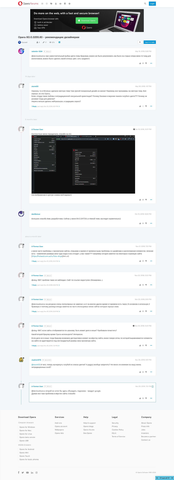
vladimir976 (36, 360)
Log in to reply (150, 42)
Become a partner (148, 436)
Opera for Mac (25, 430)
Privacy (115, 426)
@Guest (47, 51)
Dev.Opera (87, 433)
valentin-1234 (37, 51)
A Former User (37, 129)
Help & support (89, 423)
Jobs (143, 430)
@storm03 (47, 360)
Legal (115, 417)
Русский (24, 42)
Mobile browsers (24, 445)
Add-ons (58, 423)
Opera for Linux (25, 434)
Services (59, 417)
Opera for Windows (27, 427)
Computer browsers (25, 423)
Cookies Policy (117, 430)
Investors (145, 433)
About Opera (146, 423)
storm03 (35, 86)
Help (85, 417)
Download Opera (88, 21)
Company (146, 417)
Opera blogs (88, 426)
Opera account (61, 426)
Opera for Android (26, 449)
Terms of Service (118, 436)
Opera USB (24, 441)
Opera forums (88, 430)
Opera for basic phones (29, 459)
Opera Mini (23, 453)
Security (115, 423)
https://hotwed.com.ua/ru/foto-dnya (47, 256)
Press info (145, 426)
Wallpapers (59, 430)
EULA (114, 433)
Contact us (145, 440)
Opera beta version (27, 437)
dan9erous (36, 214)
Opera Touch (24, 456)
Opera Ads (59, 433)
